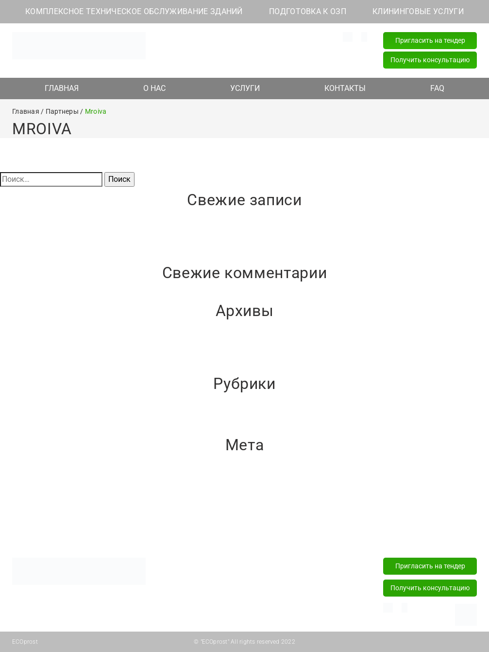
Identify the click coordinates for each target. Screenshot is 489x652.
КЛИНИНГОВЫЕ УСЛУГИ (418, 11)
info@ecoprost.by (197, 36)
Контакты (342, 533)
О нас (154, 533)
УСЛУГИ (245, 88)
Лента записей (26, 490)
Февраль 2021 (25, 345)
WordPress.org (25, 514)
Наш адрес (195, 47)
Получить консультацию (430, 60)
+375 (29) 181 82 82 (274, 36)
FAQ (437, 88)
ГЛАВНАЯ (62, 88)
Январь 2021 (23, 356)
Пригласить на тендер (430, 40)
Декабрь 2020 (25, 368)
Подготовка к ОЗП (199, 585)
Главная (61, 533)
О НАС (154, 88)
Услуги (244, 533)
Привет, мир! (23, 234)
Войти (11, 479)
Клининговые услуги (202, 600)
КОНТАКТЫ (345, 88)
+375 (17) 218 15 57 (274, 58)
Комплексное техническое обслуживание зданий (213, 566)
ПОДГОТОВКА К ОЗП (307, 11)
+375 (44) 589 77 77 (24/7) (284, 47)
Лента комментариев (39, 502)
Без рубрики (22, 418)
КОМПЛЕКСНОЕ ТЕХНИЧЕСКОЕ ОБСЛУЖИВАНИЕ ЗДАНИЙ (134, 11)
